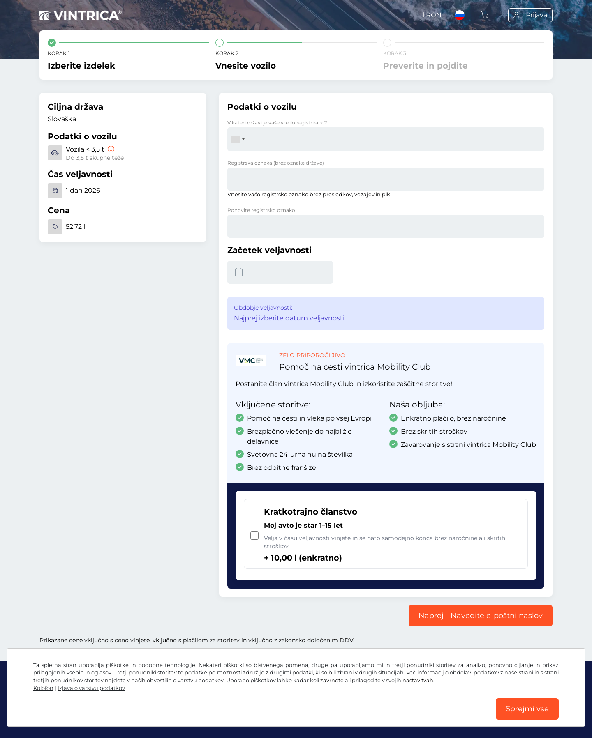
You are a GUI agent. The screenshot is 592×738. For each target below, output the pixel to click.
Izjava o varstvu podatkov (91, 688)
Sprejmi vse (527, 708)
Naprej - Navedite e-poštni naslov (481, 615)
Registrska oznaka (275, 163)
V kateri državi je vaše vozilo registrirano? (277, 123)
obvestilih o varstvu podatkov (185, 680)
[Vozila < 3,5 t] (110, 149)
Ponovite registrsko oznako (261, 210)
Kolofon (43, 688)
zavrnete (332, 680)
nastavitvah (417, 680)
